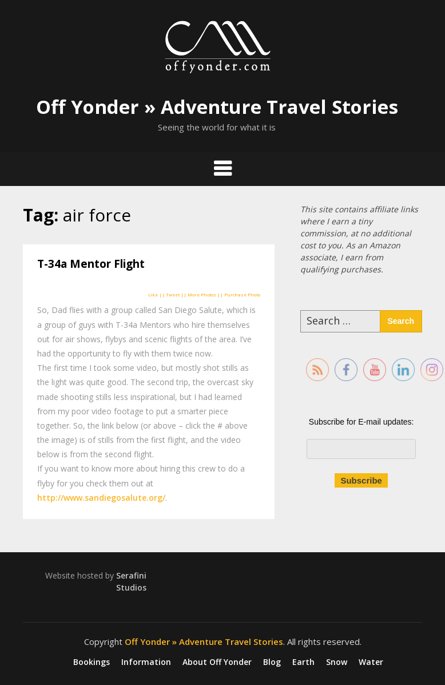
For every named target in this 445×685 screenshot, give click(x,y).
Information (146, 662)
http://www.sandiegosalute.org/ (101, 497)
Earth (303, 662)
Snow (336, 662)
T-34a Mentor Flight (91, 263)
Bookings (91, 662)
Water (371, 662)
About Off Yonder (217, 662)
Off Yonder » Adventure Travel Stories (217, 107)
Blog (272, 662)
